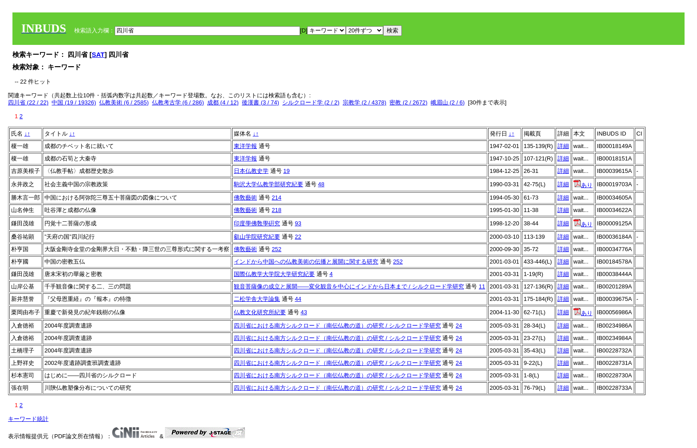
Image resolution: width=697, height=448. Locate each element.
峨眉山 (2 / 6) (448, 102)
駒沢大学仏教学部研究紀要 (268, 184)
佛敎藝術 (245, 197)
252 (276, 249)
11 (482, 286)
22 (298, 236)
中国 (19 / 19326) (74, 102)
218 (276, 210)
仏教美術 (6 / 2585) (123, 102)
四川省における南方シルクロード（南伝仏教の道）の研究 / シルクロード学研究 (337, 325)
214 (276, 197)
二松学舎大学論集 (257, 299)
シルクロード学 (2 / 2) (311, 102)
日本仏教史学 (251, 171)
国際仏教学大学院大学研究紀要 (274, 274)
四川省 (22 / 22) (28, 102)
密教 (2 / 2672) (408, 102)
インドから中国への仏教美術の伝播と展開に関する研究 (306, 261)
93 (298, 223)
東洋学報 (245, 146)
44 (298, 299)
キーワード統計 (28, 419)
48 (321, 184)
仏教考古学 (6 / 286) (178, 102)
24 (459, 325)
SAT (98, 54)
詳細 (563, 146)
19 (286, 171)
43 (303, 312)
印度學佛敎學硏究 (257, 223)
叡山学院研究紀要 (257, 236)
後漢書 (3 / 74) (260, 102)
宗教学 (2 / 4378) (364, 102)
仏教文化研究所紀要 (260, 312)
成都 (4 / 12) (223, 102)
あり (583, 185)
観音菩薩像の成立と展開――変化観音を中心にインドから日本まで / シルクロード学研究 (349, 286)
